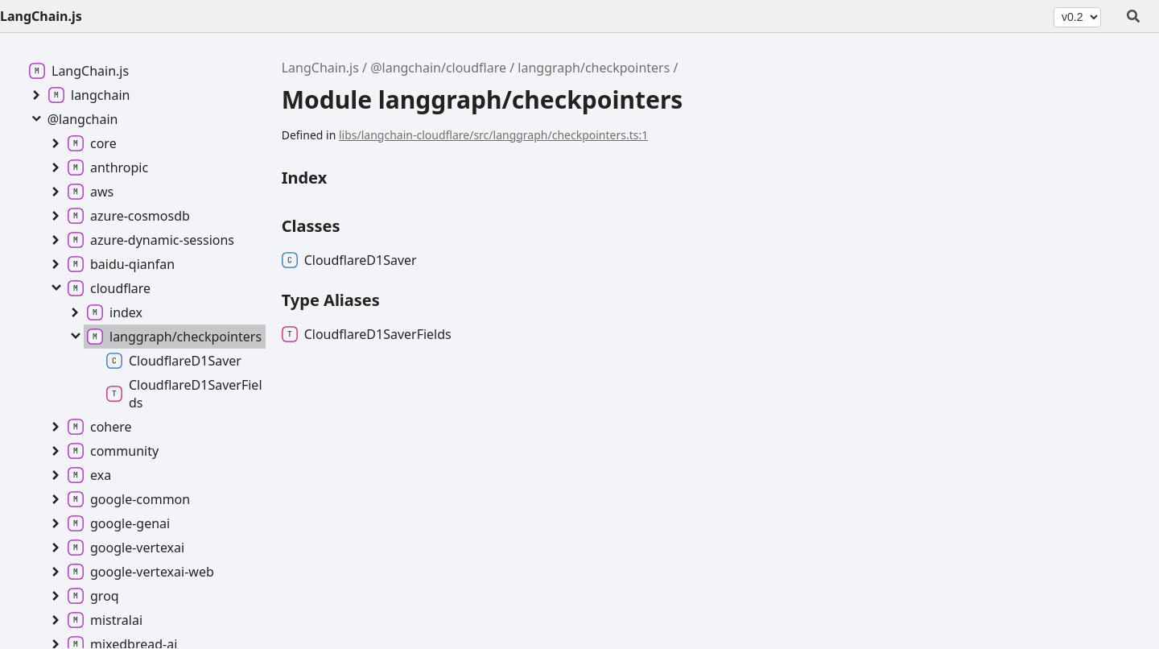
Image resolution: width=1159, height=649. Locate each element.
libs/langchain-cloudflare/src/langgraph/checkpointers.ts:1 (493, 135)
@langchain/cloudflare (438, 67)
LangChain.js (41, 16)
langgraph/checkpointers (594, 67)
